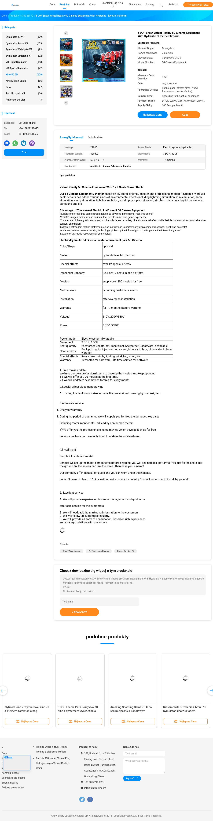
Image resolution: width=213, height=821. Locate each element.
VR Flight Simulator (24, 62)
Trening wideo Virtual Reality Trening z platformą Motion (51, 749)
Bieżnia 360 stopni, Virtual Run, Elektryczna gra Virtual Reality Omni (53, 763)
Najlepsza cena (152, 114)
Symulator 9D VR (24, 37)
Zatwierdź (79, 612)
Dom (4, 753)
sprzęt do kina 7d (125, 551)
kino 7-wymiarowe (71, 551)
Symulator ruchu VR (24, 43)
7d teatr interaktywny (99, 551)
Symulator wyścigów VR (24, 49)
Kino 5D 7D (24, 74)
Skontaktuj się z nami (13, 777)
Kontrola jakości (10, 773)
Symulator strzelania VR (24, 55)
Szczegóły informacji (71, 137)
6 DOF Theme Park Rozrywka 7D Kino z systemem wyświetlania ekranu (78, 710)
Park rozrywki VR (24, 93)
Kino (24, 87)
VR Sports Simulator (24, 68)
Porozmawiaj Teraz (198, 4)
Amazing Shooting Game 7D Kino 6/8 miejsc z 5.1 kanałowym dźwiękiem (131, 710)
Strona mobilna (10, 782)
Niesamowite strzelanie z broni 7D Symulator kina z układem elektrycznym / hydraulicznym (184, 710)
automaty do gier (24, 99)
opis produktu (95, 137)
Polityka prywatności (13, 787)
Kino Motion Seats (24, 81)
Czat (24, 152)
